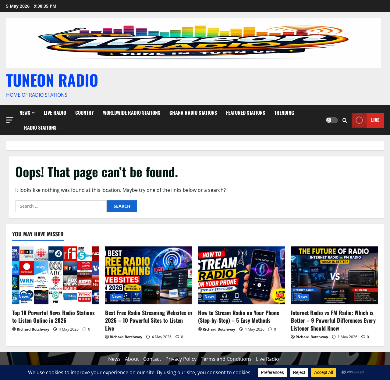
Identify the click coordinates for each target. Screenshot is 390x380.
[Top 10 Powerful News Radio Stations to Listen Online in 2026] (55, 275)
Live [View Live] (365, 120)
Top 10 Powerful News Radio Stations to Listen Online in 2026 (53, 316)
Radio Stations (40, 127)
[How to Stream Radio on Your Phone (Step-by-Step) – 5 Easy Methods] (241, 275)
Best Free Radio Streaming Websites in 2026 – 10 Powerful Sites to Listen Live (148, 320)
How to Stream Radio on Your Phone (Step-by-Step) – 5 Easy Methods (238, 316)
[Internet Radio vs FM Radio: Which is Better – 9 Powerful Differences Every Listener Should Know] (334, 275)
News (25, 112)
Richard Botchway (33, 329)
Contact (152, 359)
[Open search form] (344, 120)
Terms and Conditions (226, 359)
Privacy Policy (181, 359)
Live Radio (55, 112)
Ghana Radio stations (193, 112)
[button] (9, 119)
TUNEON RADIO (52, 79)
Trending (284, 112)
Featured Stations (245, 112)
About (132, 359)
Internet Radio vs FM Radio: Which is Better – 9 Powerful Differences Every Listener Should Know (333, 320)
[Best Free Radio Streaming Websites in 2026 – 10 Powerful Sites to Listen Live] (148, 275)
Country (84, 112)
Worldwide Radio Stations (131, 112)
